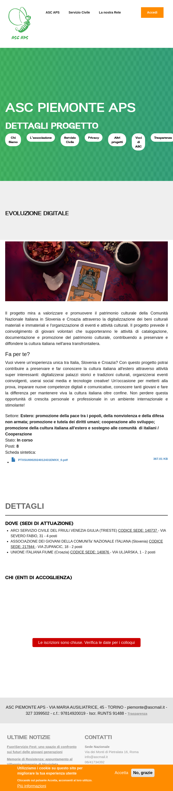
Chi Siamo (13, 140)
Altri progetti (117, 140)
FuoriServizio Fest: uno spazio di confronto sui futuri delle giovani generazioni (42, 749)
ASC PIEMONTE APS (70, 107)
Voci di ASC (138, 142)
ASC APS (53, 12)
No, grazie (143, 772)
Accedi (152, 12)
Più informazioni (31, 786)
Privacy (93, 137)
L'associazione (41, 137)
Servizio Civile (79, 12)
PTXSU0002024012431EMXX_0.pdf (43, 460)
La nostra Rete (110, 12)
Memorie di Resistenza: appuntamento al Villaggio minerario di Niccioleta (40, 761)
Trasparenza (137, 713)
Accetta (121, 772)
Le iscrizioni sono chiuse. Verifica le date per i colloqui (86, 642)
